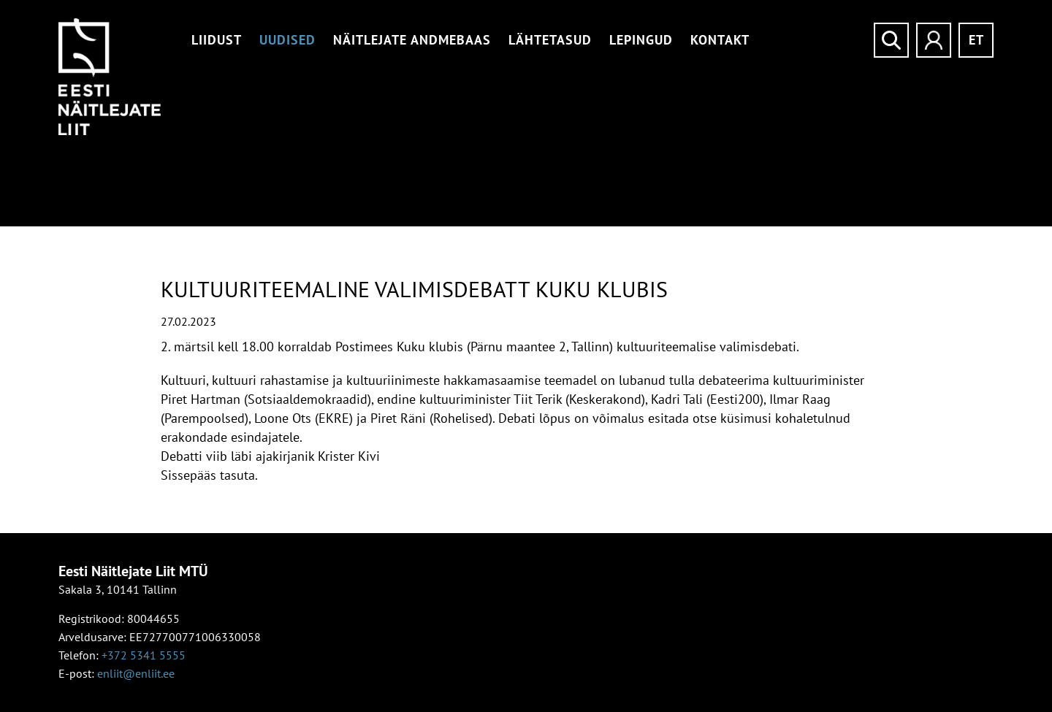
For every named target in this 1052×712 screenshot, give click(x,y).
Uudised (287, 40)
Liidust (216, 40)
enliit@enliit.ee (136, 673)
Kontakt (720, 40)
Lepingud (641, 40)
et (976, 39)
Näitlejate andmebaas (412, 40)
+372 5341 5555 (144, 655)
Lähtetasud (550, 40)
